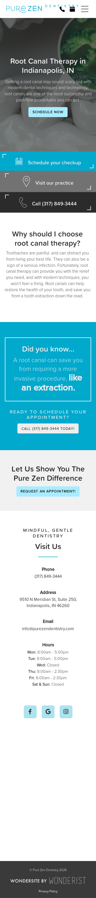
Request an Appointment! (48, 491)
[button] (84, 9)
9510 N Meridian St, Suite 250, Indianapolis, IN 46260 (48, 602)
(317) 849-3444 (48, 576)
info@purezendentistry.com (48, 629)
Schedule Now (48, 112)
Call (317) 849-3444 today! (48, 428)
